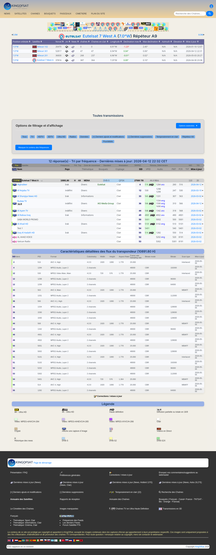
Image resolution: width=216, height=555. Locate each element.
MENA (87, 180)
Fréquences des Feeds (73, 520)
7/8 (142, 180)
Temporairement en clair (167, 137)
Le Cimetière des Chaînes (22, 509)
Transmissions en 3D (170, 509)
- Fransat (174, 501)
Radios (73, 137)
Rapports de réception (70, 499)
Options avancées (188, 126)
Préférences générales (70, 474)
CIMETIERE (81, 13)
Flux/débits (108, 141)
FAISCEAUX (65, 13)
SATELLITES (20, 13)
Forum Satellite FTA (71, 525)
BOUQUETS (50, 13)
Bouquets (163, 499)
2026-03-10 (196, 190)
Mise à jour (196, 169)
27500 (137, 180)
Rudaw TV (22, 201)
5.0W (15, 35)
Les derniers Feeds (71, 523)
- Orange (166, 501)
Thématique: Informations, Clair (27, 523)
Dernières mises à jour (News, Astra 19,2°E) (180, 482)
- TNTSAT (197, 499)
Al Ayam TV (22, 210)
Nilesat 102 (42, 46)
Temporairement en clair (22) (125, 492)
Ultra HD (61, 137)
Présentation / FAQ (18, 472)
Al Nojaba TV (23, 190)
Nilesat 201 (42, 55)
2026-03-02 (196, 196)
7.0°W (124, 36)
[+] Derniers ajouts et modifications (108, 137)
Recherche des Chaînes (171, 492)
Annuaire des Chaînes (119, 499)
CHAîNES (35, 13)
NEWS (7, 13)
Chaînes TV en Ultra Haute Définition (129, 509)
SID (140, 169)
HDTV (41, 137)
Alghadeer (22, 184)
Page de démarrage (29, 463)
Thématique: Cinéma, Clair (25, 525)
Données (84, 137)
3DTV (50, 137)
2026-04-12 (196, 184)
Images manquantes (69, 509)
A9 (79, 180)
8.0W (200, 35)
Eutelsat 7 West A (99, 36)
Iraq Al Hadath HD (26, 232)
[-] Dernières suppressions (140, 137)
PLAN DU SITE (98, 13)
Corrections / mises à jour (109, 396)
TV (32, 137)
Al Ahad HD (22, 223)
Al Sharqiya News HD (27, 196)
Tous (24, 137)
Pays (67, 169)
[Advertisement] (108, 88)
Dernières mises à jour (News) (25, 482)
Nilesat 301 (42, 51)
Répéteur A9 (188, 137)
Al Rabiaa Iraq (24, 215)
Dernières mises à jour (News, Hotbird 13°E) (131, 482)
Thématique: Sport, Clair (24, 520)
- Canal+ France (184, 499)
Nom (19, 169)
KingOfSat (199, 547)
